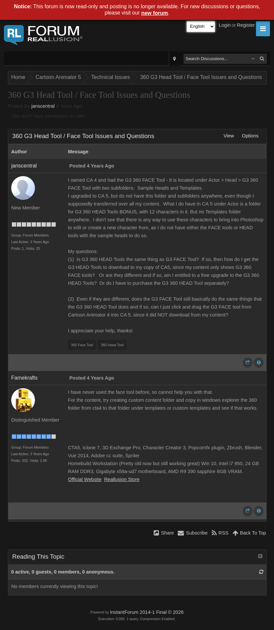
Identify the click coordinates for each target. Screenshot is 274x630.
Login (225, 25)
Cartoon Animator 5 (58, 77)
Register (246, 25)
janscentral (43, 106)
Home (18, 77)
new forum (154, 13)
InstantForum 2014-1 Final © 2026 (146, 612)
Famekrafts (24, 378)
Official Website (84, 479)
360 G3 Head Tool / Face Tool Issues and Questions (201, 77)
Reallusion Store (122, 479)
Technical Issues (110, 77)
